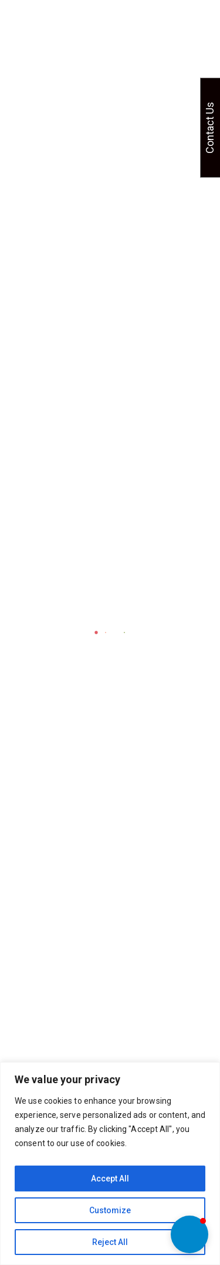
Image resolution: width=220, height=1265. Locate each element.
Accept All (110, 1178)
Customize (110, 1210)
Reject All (110, 1242)
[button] (189, 1234)
